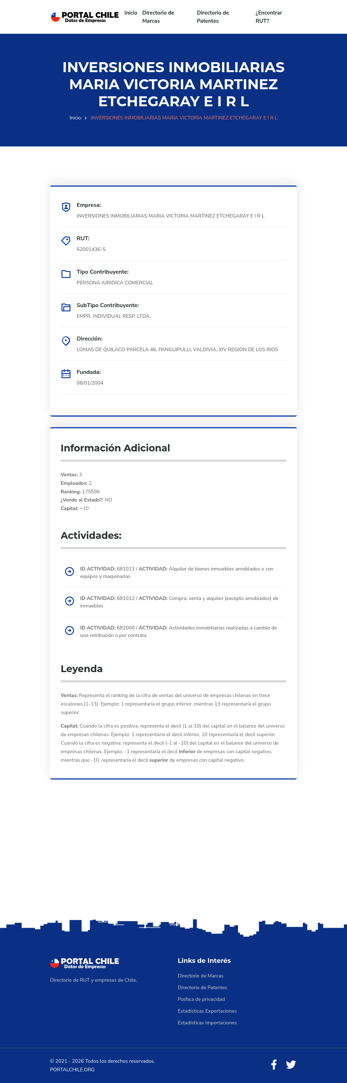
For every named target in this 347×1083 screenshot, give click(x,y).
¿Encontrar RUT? (269, 17)
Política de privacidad (201, 999)
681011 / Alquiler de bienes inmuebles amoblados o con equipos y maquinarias (177, 572)
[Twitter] (291, 1065)
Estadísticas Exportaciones (207, 1011)
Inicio (131, 12)
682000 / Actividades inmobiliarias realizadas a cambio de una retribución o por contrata (178, 631)
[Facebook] (274, 1065)
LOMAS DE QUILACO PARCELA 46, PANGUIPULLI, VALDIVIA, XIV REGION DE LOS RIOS (177, 349)
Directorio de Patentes (213, 17)
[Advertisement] (173, 861)
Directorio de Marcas (158, 17)
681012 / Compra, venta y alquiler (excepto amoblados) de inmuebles (179, 602)
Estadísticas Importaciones (207, 1022)
